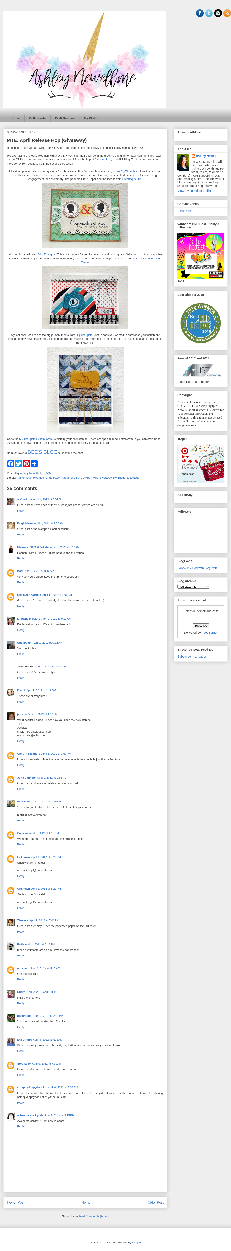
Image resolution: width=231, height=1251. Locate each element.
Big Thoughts (84, 335)
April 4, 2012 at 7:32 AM (47, 1039)
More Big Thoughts (125, 171)
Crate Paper (53, 477)
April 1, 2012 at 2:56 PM (52, 777)
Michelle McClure (28, 618)
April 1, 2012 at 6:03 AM (48, 499)
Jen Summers (26, 777)
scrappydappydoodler (32, 1087)
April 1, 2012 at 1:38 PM (43, 714)
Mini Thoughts (46, 254)
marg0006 (23, 801)
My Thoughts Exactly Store (36, 439)
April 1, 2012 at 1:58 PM (56, 753)
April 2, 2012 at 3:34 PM (42, 991)
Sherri (21, 991)
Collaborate (37, 118)
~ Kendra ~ (24, 499)
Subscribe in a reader (191, 656)
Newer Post (15, 1202)
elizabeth (23, 968)
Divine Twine (90, 477)
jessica (22, 714)
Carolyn (22, 833)
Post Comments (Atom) (93, 1216)
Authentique (24, 477)
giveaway (105, 477)
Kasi (20, 571)
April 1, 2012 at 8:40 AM (39, 571)
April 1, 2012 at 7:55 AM (49, 523)
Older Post (156, 1202)
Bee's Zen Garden (29, 594)
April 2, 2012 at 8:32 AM (45, 968)
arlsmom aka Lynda (30, 1115)
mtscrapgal (24, 1015)
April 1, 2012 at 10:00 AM (50, 666)
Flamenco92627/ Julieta (33, 547)
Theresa (22, 920)
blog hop (38, 477)
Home (15, 118)
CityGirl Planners (28, 753)
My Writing (91, 118)
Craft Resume (65, 118)
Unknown (23, 857)
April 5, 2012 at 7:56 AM (47, 1063)
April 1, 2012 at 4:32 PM (44, 833)
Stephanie (24, 1063)
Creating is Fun (131, 179)
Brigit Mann (25, 523)
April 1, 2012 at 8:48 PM (40, 944)
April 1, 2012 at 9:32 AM (47, 642)
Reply (20, 510)
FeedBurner (210, 632)
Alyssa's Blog (103, 159)
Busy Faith (24, 1039)
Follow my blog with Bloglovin (197, 568)
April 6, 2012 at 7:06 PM (63, 1087)
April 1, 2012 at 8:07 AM (64, 547)
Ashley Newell (206, 156)
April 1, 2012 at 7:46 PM (44, 920)
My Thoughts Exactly (126, 477)
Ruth (20, 944)
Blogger (136, 1242)
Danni (21, 690)
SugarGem (24, 642)
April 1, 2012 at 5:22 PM (46, 857)
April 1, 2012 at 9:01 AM (57, 594)
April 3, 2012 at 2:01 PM (48, 1015)
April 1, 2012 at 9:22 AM (56, 618)
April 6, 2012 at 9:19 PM (59, 1115)
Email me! (184, 211)
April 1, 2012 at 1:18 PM (41, 690)
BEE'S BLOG (42, 452)
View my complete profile (194, 190)
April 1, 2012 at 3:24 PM (47, 801)
